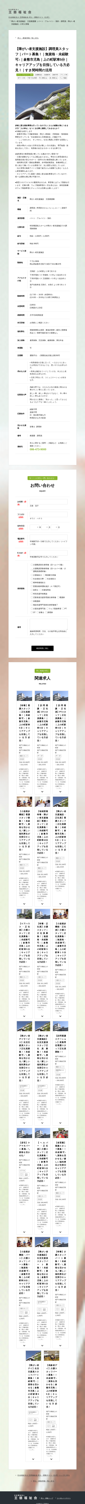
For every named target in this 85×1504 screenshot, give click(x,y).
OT (34, 612)
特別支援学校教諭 (40, 594)
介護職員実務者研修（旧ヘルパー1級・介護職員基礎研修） (49, 570)
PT (66, 609)
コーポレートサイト (64, 1490)
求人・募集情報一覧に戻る (28, 38)
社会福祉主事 (38, 579)
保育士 (35, 590)
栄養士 (41, 612)
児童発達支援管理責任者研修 (44, 597)
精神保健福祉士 (39, 582)
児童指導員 (46, 590)
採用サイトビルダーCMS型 (44, 1500)
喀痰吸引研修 (50, 575)
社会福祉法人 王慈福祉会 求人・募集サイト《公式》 (29, 17)
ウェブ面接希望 (55, 609)
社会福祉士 (51, 579)
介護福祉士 (37, 575)
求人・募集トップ (47, 1490)
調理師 (50, 612)
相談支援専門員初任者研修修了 (45, 605)
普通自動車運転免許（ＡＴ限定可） (47, 586)
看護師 (62, 597)
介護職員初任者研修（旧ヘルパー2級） (48, 565)
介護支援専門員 (39, 609)
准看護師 (36, 601)
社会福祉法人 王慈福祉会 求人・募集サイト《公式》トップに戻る (43, 1467)
